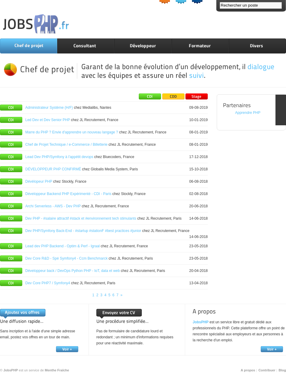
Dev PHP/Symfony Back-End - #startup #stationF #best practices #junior (83, 231)
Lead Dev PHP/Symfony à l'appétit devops (59, 157)
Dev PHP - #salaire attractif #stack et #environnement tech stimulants (80, 218)
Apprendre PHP (247, 113)
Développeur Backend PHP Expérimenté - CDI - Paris (68, 194)
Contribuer (266, 370)
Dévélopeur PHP (38, 181)
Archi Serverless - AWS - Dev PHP (53, 206)
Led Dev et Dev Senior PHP (47, 120)
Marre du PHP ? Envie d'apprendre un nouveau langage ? (71, 132)
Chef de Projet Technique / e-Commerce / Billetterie (66, 144)
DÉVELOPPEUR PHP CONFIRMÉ (53, 169)
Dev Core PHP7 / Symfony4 (47, 283)
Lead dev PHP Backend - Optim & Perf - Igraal (62, 246)
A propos (248, 370)
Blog (282, 370)
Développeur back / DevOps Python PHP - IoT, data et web (72, 271)
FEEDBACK (280, 110)
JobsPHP (201, 322)
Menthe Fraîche (57, 370)
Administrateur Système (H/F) (49, 107)
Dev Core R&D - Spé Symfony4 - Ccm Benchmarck (67, 258)
